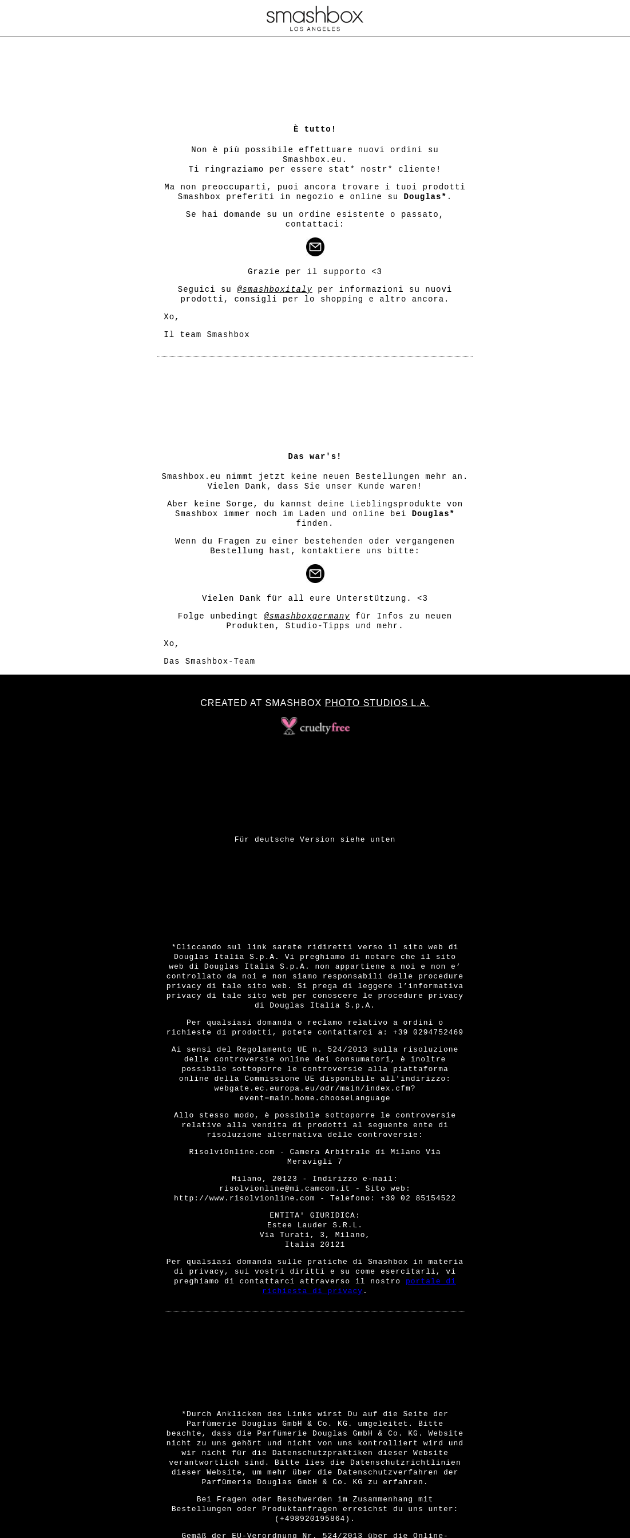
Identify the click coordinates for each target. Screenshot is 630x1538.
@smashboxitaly (274, 289)
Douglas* (425, 196)
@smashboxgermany (307, 616)
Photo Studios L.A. (377, 703)
